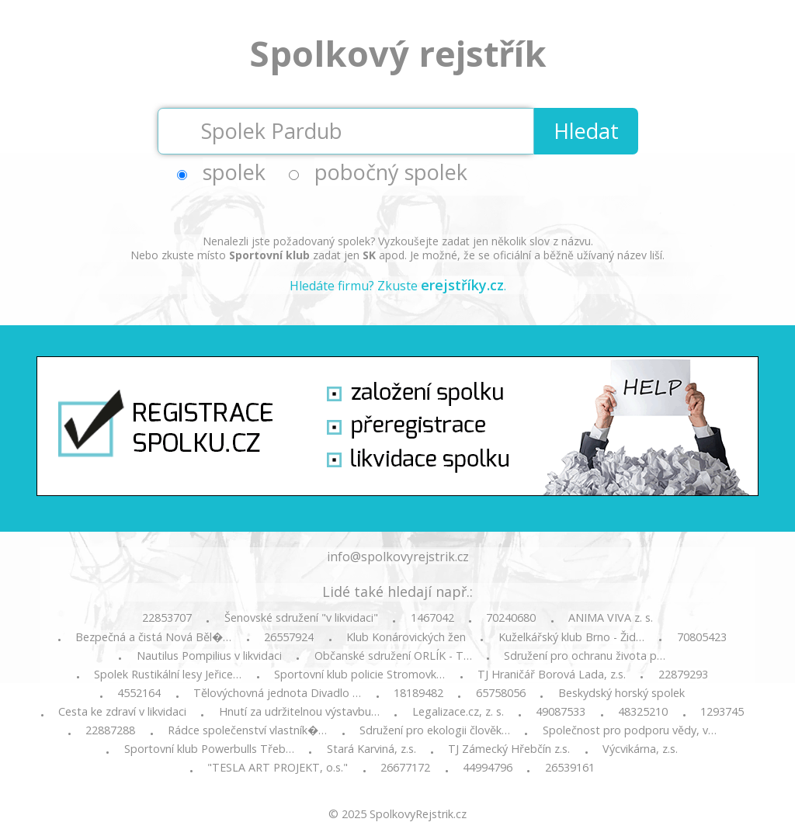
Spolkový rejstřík (398, 53)
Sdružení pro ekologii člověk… (434, 730)
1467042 (432, 618)
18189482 (418, 693)
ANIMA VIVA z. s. (610, 618)
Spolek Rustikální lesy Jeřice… (167, 675)
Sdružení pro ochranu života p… (584, 656)
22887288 (110, 730)
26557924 (289, 637)
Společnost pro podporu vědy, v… (630, 730)
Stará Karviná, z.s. (371, 749)
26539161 (570, 768)
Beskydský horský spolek (621, 693)
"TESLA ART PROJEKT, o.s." (277, 768)
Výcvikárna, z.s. (640, 749)
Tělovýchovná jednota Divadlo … (277, 693)
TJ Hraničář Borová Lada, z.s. (551, 675)
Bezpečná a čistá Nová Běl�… (153, 637)
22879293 (683, 675)
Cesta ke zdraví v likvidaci (122, 712)
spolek (234, 172)
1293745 (722, 712)
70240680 (511, 618)
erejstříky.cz (462, 285)
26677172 (405, 768)
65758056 (501, 693)
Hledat (586, 130)
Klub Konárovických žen (406, 637)
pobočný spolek (390, 172)
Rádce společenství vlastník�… (247, 730)
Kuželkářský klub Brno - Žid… (571, 637)
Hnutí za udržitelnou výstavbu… (299, 712)
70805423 (702, 637)
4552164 (139, 693)
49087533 (560, 712)
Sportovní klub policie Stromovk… (359, 675)
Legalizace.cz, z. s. (458, 712)
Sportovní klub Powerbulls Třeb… (209, 749)
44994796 (487, 768)
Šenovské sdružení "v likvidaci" (301, 618)
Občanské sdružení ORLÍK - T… (393, 656)
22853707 (167, 618)
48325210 (643, 712)
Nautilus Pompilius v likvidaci (209, 656)
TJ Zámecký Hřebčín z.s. (509, 749)
